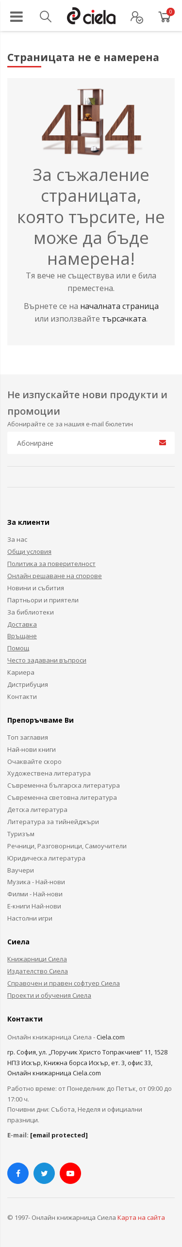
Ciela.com (111, 1037)
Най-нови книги (31, 749)
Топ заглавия (27, 737)
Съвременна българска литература (63, 785)
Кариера (20, 672)
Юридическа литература (46, 858)
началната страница (119, 306)
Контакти (22, 696)
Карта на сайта (141, 1217)
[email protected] (59, 1135)
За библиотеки (30, 612)
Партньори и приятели (43, 600)
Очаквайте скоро (34, 761)
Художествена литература (49, 773)
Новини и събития (35, 587)
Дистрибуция (27, 684)
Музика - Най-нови (36, 881)
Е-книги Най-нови (34, 906)
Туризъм (20, 833)
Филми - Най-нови (35, 894)
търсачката (124, 318)
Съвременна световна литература (62, 797)
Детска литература (37, 809)
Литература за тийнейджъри (53, 821)
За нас (17, 539)
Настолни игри (29, 918)
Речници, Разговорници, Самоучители (67, 846)
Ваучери (20, 870)
